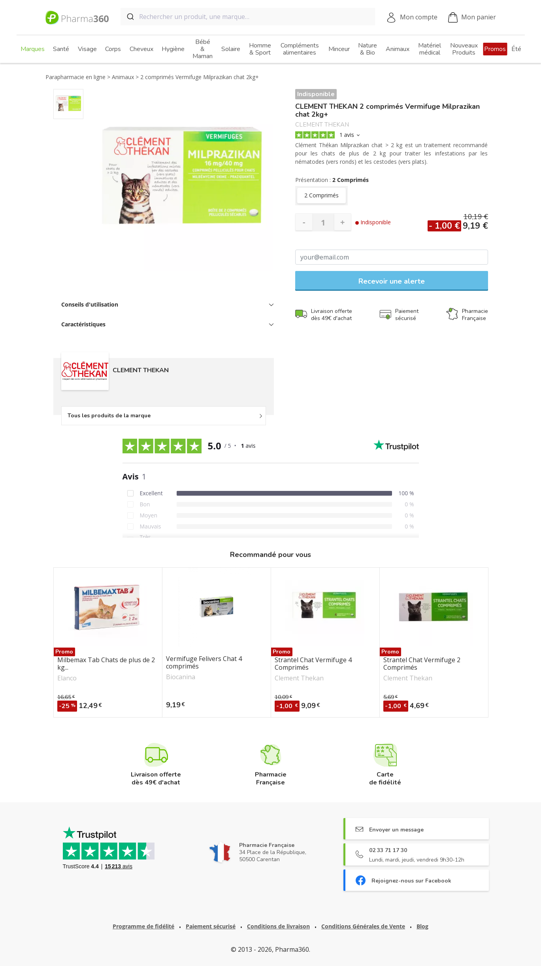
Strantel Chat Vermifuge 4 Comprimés (313, 663)
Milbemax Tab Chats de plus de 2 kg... (106, 663)
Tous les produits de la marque (109, 415)
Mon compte (418, 17)
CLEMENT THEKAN (322, 124)
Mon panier (472, 18)
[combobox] (248, 16)
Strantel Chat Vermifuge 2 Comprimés (421, 663)
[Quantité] (323, 222)
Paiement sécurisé (211, 926)
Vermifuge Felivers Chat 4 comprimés (204, 662)
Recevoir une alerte (391, 281)
